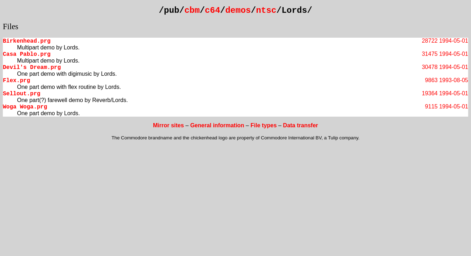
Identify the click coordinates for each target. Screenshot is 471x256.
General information (217, 125)
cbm (191, 10)
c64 (212, 10)
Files (10, 26)
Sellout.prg (21, 94)
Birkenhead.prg (26, 41)
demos (238, 10)
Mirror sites (168, 125)
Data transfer (300, 125)
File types (264, 125)
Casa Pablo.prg (26, 54)
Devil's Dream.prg (32, 67)
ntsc (266, 10)
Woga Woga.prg (25, 107)
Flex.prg (16, 81)
